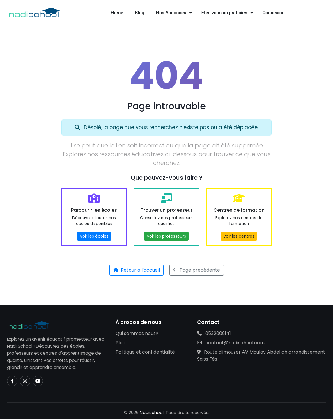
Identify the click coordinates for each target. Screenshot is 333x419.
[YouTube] (38, 381)
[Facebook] (12, 381)
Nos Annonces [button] (171, 12)
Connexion (274, 12)
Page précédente (196, 270)
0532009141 (214, 333)
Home (117, 12)
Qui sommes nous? (137, 333)
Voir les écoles (94, 236)
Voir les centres (238, 236)
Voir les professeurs (166, 236)
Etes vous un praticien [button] (224, 12)
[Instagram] (25, 381)
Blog (139, 12)
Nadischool (152, 413)
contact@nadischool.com (231, 342)
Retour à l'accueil (136, 270)
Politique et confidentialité (145, 352)
